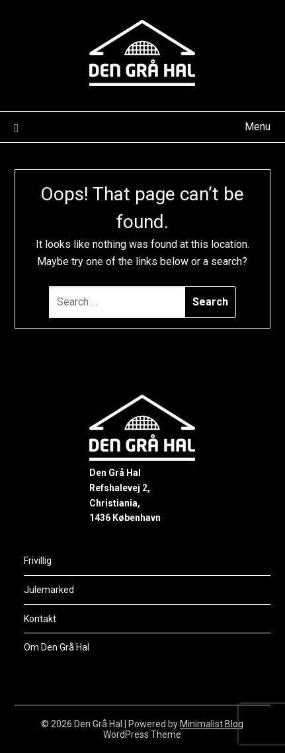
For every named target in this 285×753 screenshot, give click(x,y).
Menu (257, 126)
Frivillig (38, 560)
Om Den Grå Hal (56, 647)
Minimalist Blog (211, 724)
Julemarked (49, 589)
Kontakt (40, 619)
